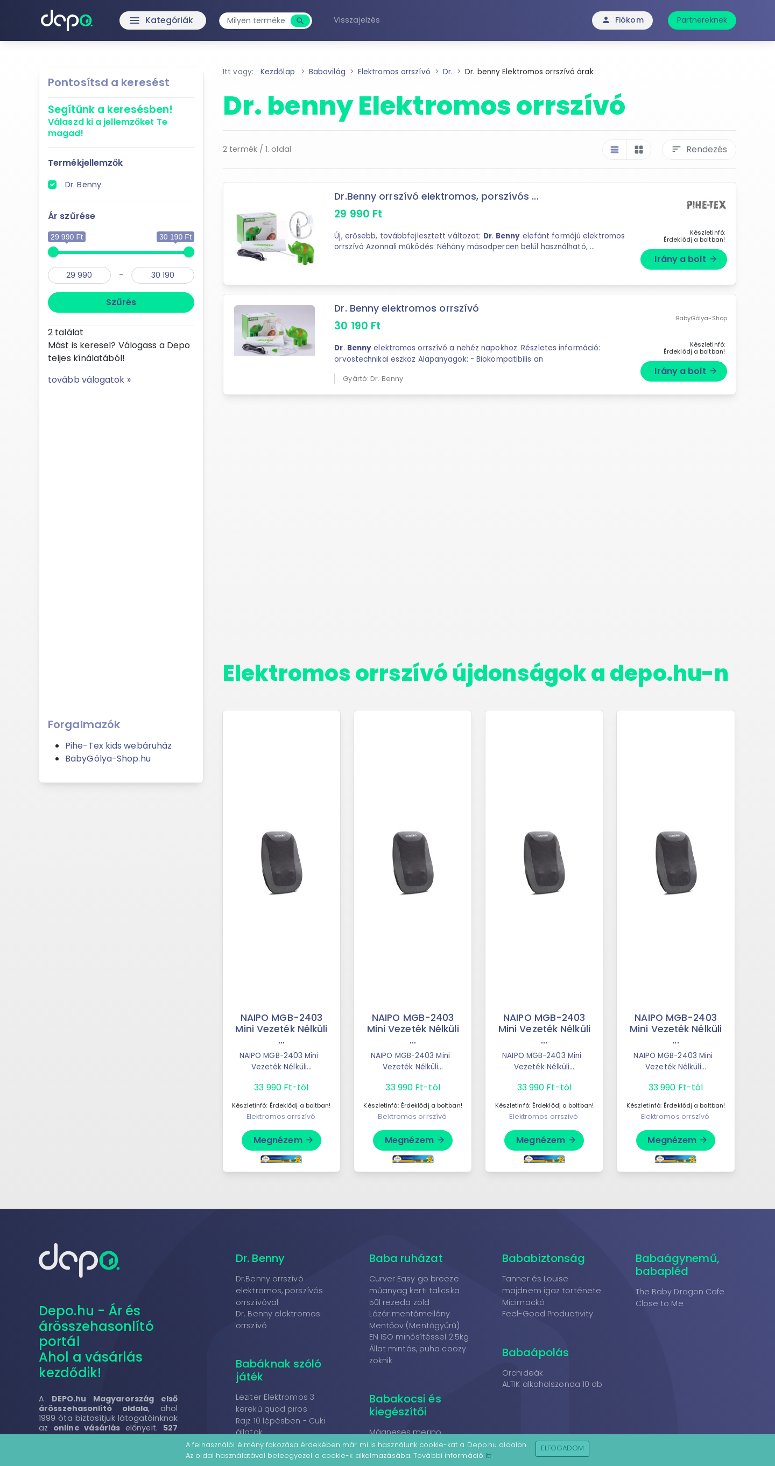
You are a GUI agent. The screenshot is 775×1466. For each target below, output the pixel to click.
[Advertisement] (121, 547)
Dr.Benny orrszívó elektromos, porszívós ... (436, 196)
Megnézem (283, 1140)
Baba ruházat (406, 1258)
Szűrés (121, 302)
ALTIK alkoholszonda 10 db (552, 1384)
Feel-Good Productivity (547, 1313)
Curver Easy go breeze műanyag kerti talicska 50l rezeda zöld (414, 1290)
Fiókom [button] (622, 20)
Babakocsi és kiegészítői (405, 1405)
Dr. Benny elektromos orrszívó (407, 308)
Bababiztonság (543, 1258)
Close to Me (660, 1303)
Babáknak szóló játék (278, 1370)
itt (488, 1455)
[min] (79, 275)
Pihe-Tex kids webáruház (118, 745)
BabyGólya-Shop (701, 317)
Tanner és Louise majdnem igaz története (551, 1284)
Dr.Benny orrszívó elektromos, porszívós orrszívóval (279, 1290)
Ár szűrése (71, 216)
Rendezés (699, 149)
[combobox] (258, 21)
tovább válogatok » (89, 379)
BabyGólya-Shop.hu (108, 758)
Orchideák (522, 1373)
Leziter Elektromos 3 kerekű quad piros (275, 1403)
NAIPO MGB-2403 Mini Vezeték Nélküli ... (281, 1029)
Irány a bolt (685, 259)
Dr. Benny (83, 184)
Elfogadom (562, 1448)
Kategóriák (140, 20)
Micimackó (523, 1302)
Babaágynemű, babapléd (678, 1265)
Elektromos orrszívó (280, 1116)
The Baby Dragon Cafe (680, 1291)
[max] (162, 275)
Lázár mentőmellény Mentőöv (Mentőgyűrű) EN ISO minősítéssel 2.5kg (419, 1325)
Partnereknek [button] (702, 20)
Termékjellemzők (85, 163)
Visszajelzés (359, 20)
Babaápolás (535, 1352)
